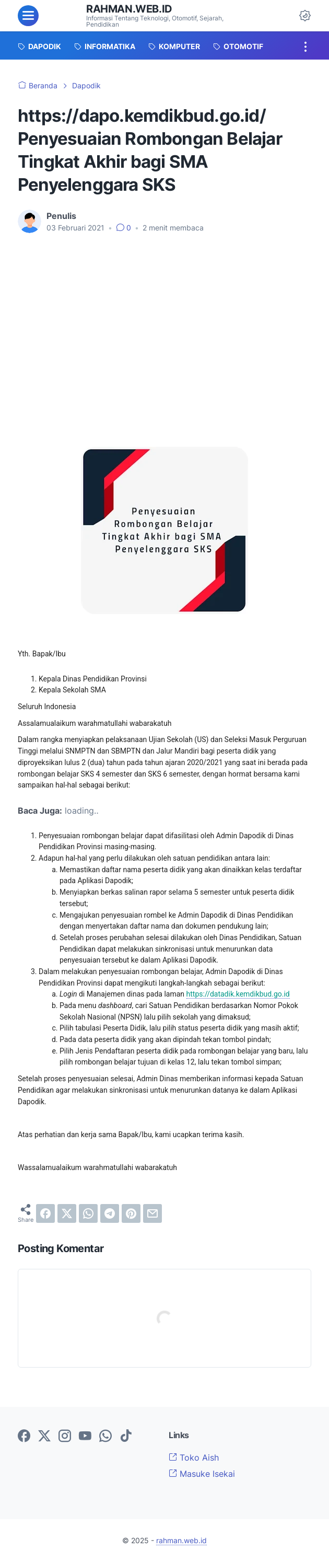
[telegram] (109, 1213)
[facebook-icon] (24, 1436)
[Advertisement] (164, 320)
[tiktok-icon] (126, 1436)
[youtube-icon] (85, 1436)
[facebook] (45, 1213)
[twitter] (66, 1213)
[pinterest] (131, 1213)
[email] (152, 1213)
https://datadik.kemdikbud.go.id (238, 994)
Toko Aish (194, 1457)
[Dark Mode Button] (305, 15)
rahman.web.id (129, 9)
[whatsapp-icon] (105, 1436)
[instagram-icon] (64, 1436)
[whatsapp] (88, 1213)
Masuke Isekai (202, 1473)
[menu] (28, 15)
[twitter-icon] (44, 1436)
